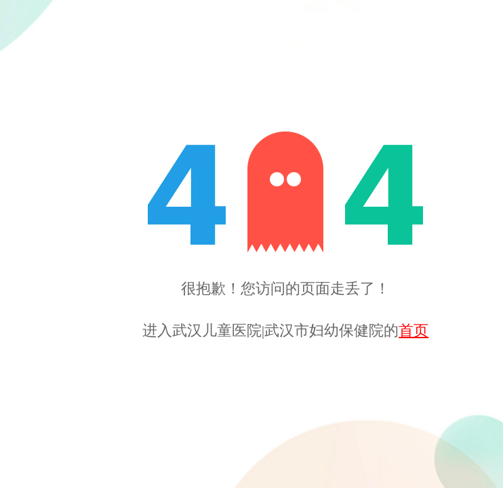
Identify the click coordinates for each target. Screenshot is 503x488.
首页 (413, 330)
